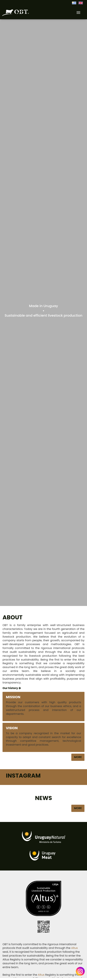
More (78, 757)
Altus (74, 948)
